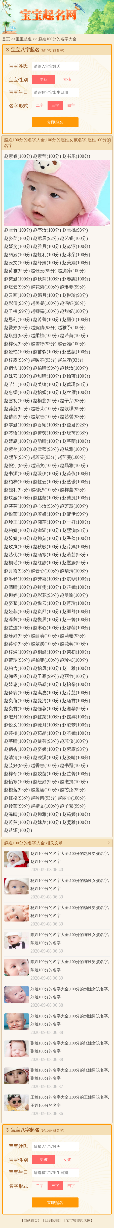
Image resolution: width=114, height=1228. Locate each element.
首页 (6, 39)
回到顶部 (52, 1220)
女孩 (67, 79)
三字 (55, 105)
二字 (40, 105)
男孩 (44, 79)
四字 (71, 105)
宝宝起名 (24, 39)
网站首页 (31, 1220)
